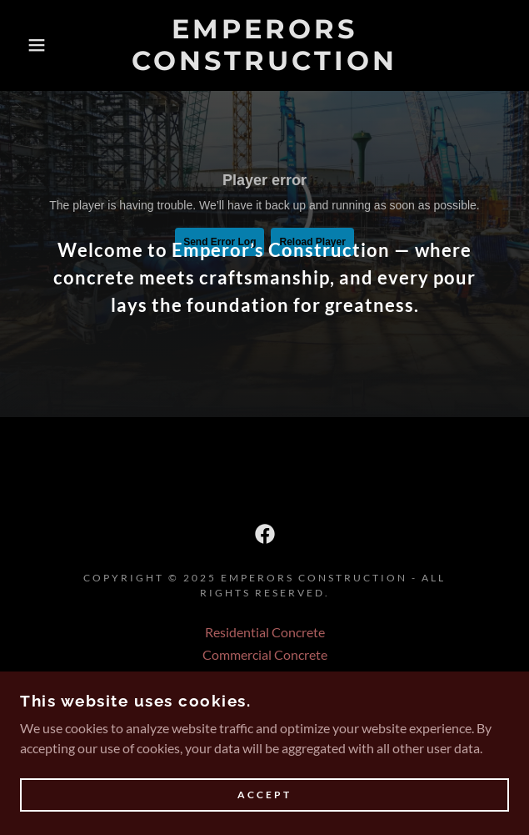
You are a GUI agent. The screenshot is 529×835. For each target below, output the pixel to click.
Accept (264, 795)
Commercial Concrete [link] (264, 654)
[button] (35, 45)
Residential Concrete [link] (265, 632)
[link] (264, 45)
